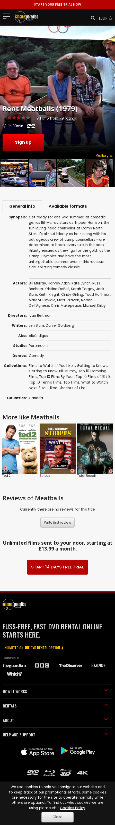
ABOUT (55, 720)
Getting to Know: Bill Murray (52, 371)
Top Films (71, 382)
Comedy (36, 355)
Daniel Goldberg (60, 325)
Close (57, 817)
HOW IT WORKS (55, 691)
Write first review (57, 522)
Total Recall (86, 475)
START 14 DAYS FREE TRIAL (57, 567)
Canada (36, 398)
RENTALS (55, 705)
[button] (91, 18)
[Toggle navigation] (8, 16)
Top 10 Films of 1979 (93, 376)
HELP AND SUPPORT (55, 734)
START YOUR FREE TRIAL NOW (57, 4)
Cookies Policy (72, 808)
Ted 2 (6, 475)
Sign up (23, 142)
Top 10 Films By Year (56, 376)
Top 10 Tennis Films (45, 382)
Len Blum (36, 325)
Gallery (104, 155)
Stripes (45, 475)
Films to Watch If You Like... (52, 365)
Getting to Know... (92, 365)
